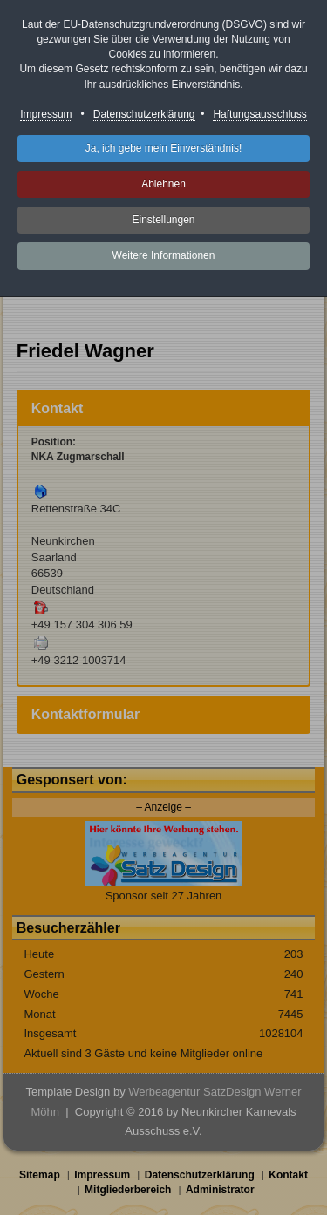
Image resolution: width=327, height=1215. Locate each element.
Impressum (46, 114)
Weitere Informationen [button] (163, 255)
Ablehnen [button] (163, 184)
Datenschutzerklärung (144, 114)
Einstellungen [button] (163, 220)
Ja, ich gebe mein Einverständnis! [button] (163, 148)
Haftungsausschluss (259, 114)
